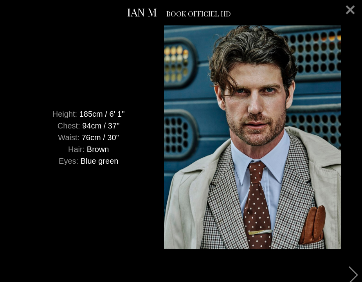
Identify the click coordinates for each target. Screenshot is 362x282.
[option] (181, 137)
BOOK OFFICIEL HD (198, 13)
